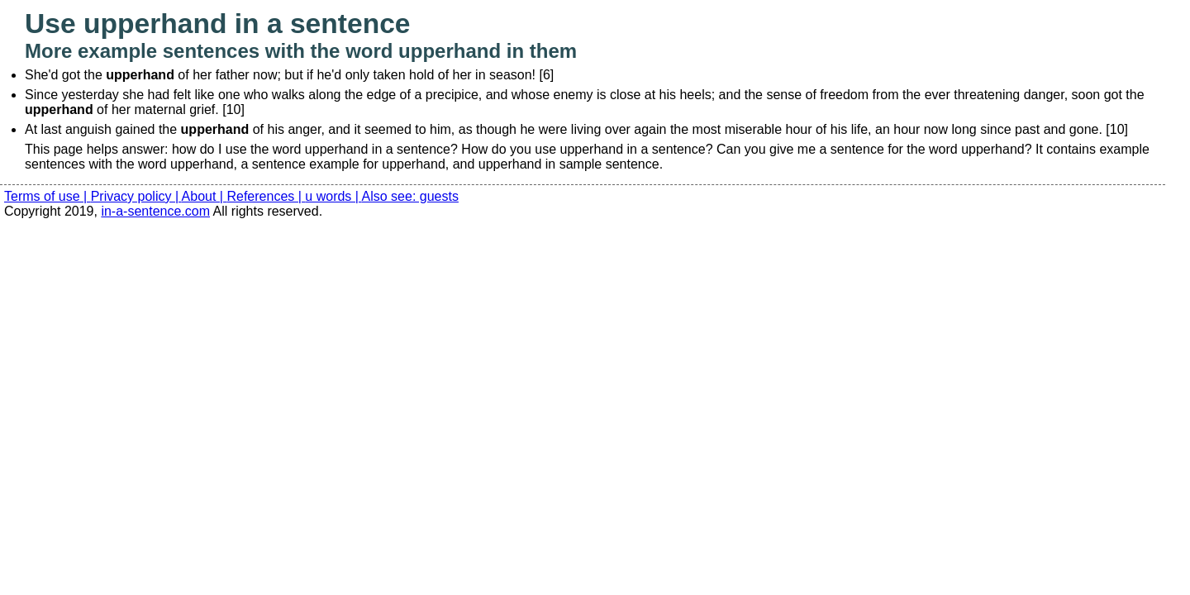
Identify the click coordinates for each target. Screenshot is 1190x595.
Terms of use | (47, 196)
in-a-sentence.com (155, 211)
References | (265, 196)
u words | (333, 196)
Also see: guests (410, 196)
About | (204, 196)
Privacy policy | (136, 196)
